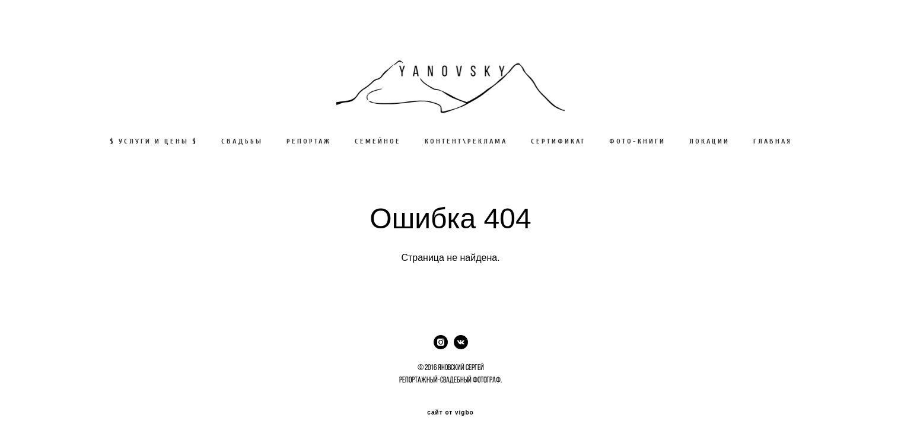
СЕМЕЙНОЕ (378, 141)
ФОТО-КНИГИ (637, 141)
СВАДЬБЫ (242, 141)
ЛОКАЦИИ (709, 141)
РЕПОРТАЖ (308, 141)
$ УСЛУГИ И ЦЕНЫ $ (154, 141)
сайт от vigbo (450, 413)
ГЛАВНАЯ (772, 141)
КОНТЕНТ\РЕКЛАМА (466, 141)
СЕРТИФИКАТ (558, 141)
